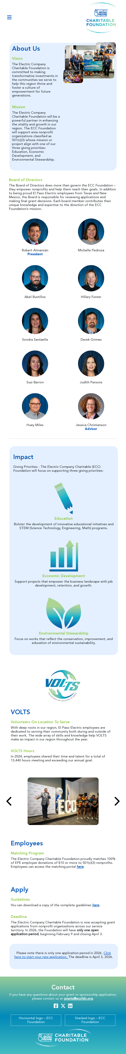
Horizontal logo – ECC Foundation (36, 1020)
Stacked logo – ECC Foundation (90, 1020)
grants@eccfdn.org (78, 998)
